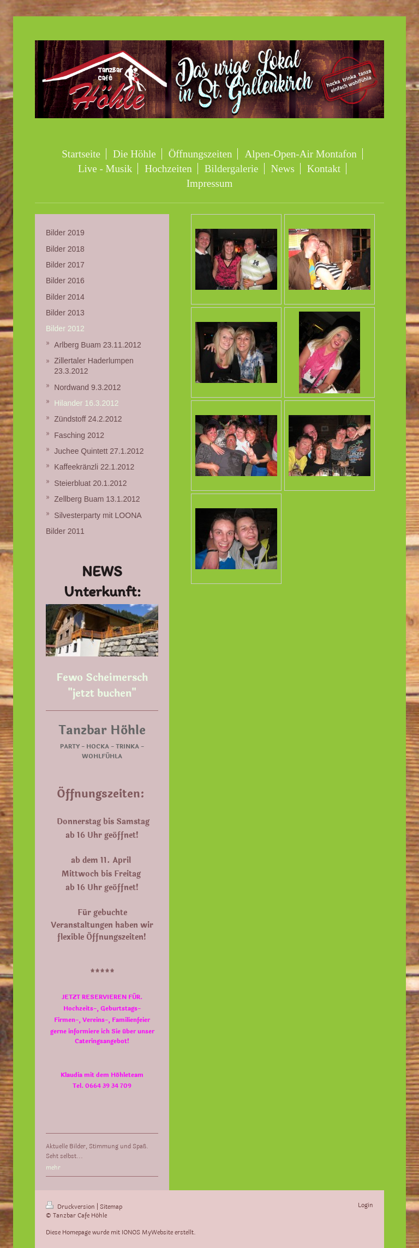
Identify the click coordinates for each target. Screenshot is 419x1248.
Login (365, 1205)
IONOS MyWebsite (147, 1232)
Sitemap (111, 1207)
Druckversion (71, 1207)
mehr (53, 1167)
